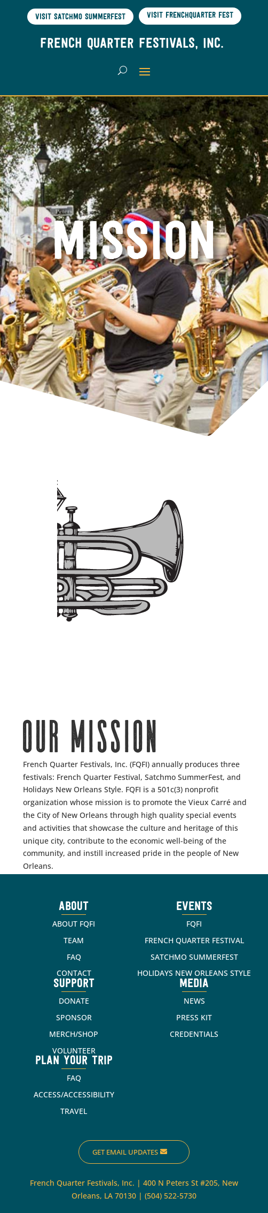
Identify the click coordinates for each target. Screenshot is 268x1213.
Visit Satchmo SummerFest (80, 17)
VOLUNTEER (74, 1050)
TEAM (74, 940)
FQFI (194, 924)
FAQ (74, 957)
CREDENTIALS (194, 1034)
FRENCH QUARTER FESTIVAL (194, 940)
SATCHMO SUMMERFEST (194, 957)
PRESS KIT (194, 1017)
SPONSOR (74, 1017)
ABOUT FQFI (73, 924)
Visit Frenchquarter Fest (190, 16)
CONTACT (74, 973)
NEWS (194, 1001)
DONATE (74, 1001)
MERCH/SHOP (73, 1034)
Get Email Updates (125, 1152)
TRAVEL (73, 1111)
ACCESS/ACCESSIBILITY (74, 1094)
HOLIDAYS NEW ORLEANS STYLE (194, 973)
